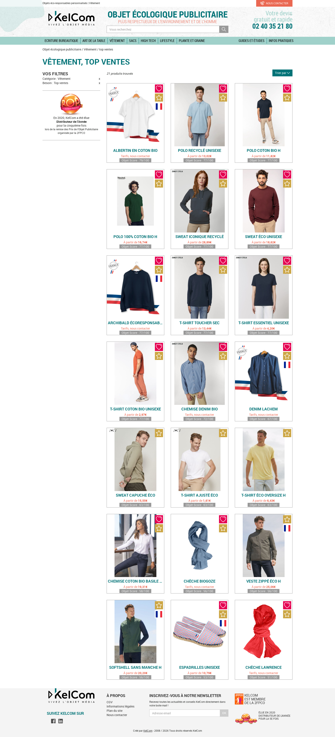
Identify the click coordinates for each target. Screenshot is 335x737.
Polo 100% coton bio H (135, 237)
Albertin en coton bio (135, 150)
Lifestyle (167, 40)
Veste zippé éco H (263, 581)
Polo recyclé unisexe (199, 150)
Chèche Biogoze (199, 581)
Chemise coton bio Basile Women (136, 581)
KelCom (147, 730)
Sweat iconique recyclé (199, 237)
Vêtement (117, 40)
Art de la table (93, 40)
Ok (224, 713)
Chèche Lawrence (263, 667)
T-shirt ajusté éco (199, 495)
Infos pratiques (281, 40)
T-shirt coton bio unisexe (135, 409)
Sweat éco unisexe (263, 237)
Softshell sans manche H (135, 667)
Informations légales (120, 706)
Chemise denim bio (199, 409)
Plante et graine (192, 40)
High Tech (148, 40)
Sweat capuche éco (135, 495)
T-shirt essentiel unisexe (263, 323)
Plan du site (114, 711)
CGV (110, 702)
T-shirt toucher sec (199, 323)
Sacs (133, 40)
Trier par (282, 73)
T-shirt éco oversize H (263, 495)
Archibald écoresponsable (136, 323)
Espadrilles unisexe (199, 667)
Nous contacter (274, 3)
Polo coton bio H (264, 150)
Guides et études (251, 40)
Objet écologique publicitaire (168, 14)
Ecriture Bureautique (61, 40)
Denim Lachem (263, 409)
